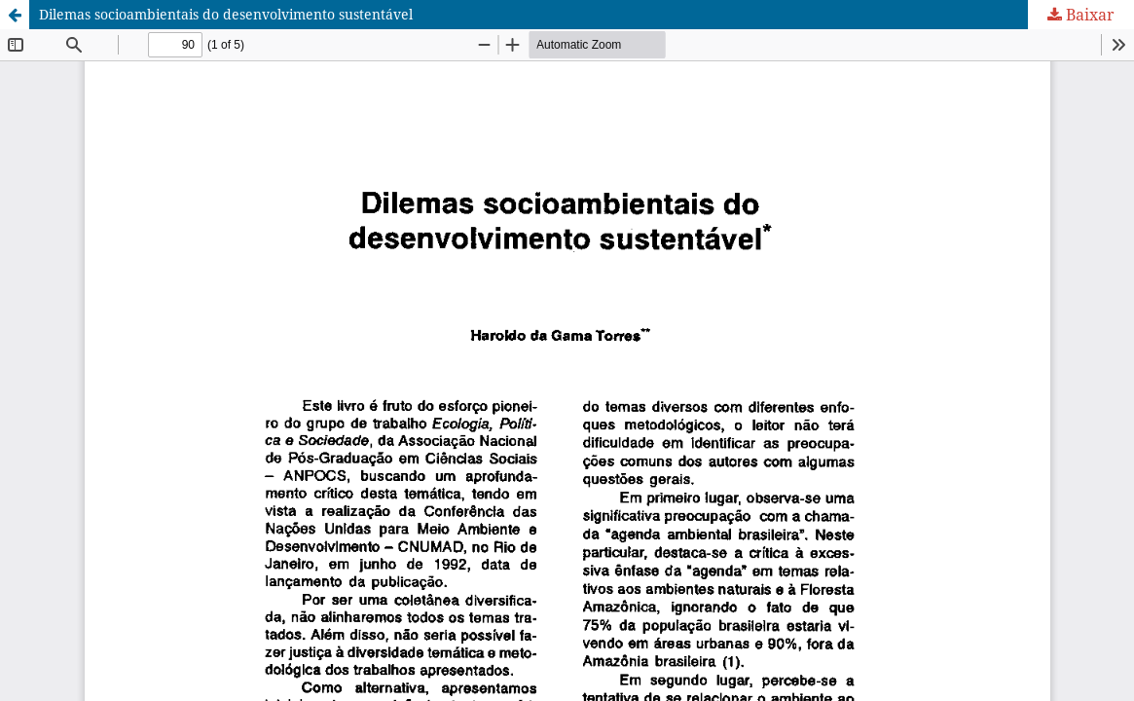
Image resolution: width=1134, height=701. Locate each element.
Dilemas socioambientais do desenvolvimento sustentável (226, 14)
